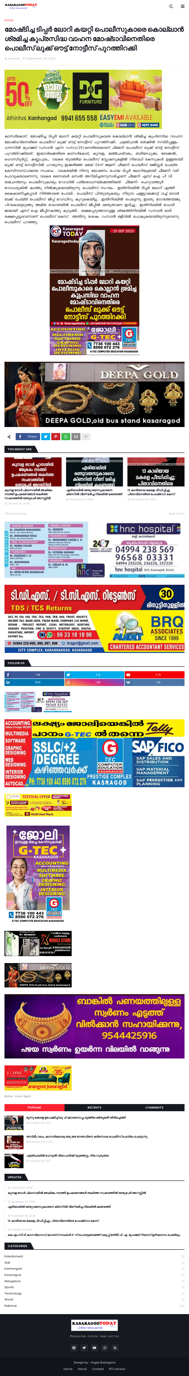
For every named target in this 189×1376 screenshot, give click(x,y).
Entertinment (94, 1256)
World (94, 1299)
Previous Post (16, 513)
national (94, 1306)
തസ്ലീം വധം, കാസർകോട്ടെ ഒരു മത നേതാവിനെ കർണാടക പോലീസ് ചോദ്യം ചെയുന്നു (86, 1137)
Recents (94, 1107)
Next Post (175, 513)
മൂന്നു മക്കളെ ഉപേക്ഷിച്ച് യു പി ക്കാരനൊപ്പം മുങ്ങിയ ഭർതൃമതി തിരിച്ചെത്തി (76, 1118)
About (82, 1369)
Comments (154, 1107)
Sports (94, 1287)
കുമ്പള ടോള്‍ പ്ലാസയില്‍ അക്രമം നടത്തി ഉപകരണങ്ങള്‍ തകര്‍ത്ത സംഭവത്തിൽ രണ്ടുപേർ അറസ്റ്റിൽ (28, 494)
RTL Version (117, 1369)
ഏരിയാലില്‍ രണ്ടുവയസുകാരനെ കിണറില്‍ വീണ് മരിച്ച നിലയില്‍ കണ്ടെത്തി (94, 492)
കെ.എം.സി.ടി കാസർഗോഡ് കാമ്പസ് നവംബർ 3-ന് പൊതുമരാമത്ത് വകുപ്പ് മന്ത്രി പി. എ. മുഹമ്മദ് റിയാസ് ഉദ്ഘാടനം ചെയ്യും (94, 1235)
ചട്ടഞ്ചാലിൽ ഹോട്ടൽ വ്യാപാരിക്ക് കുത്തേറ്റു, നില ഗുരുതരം (67, 1156)
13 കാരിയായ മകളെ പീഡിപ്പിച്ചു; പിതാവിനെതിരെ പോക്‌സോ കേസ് (151, 492)
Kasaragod (94, 1275)
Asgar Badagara (103, 1362)
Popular (34, 1107)
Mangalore (94, 1281)
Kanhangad (94, 1269)
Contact (98, 1369)
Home (8, 20)
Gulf (94, 1262)
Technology (94, 1293)
